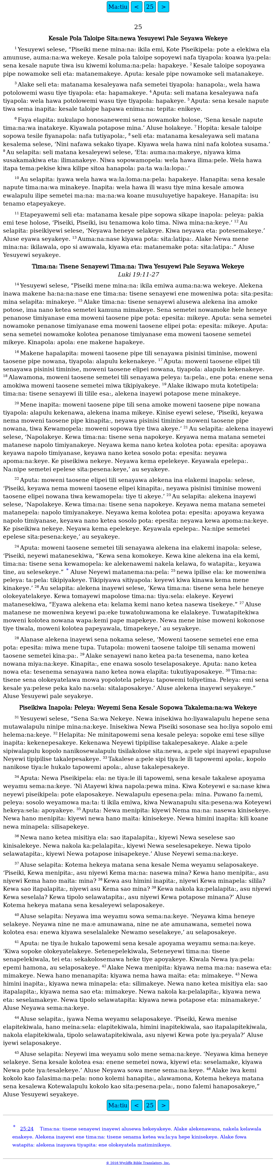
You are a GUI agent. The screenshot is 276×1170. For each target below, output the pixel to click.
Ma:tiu (118, 7)
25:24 (27, 1128)
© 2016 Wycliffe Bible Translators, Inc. (138, 1163)
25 (150, 7)
